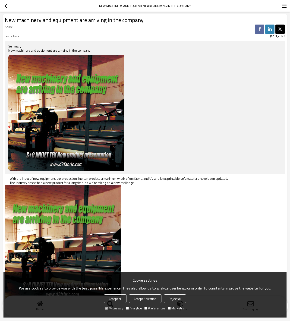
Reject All (175, 298)
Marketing (176, 308)
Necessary (114, 308)
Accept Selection (145, 298)
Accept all (115, 298)
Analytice (134, 308)
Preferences (154, 308)
